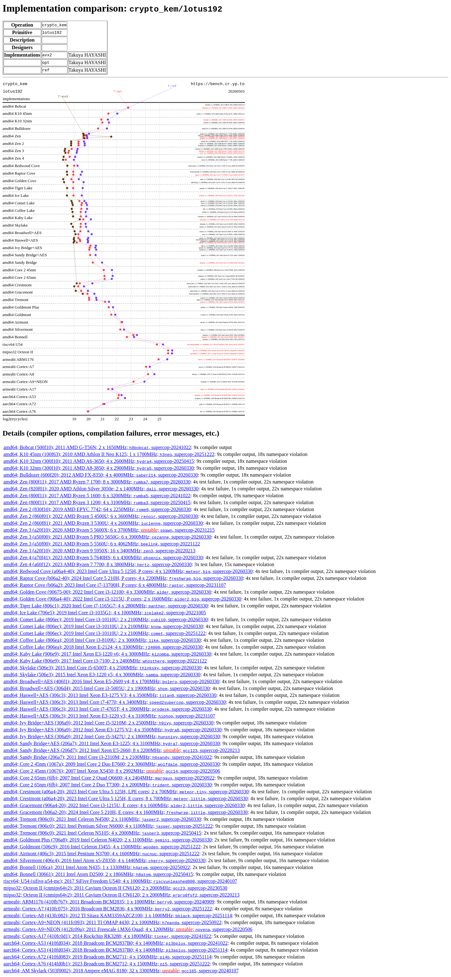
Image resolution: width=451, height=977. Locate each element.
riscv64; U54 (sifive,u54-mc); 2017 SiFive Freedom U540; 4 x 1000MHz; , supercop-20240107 (120, 881)
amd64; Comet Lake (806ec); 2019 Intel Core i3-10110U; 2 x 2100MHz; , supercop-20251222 (104, 633)
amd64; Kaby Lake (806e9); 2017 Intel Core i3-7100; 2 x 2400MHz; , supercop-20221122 (105, 660)
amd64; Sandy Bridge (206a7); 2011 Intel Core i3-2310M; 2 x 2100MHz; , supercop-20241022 (107, 757)
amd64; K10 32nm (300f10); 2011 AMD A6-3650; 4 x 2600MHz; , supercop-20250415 (98, 461)
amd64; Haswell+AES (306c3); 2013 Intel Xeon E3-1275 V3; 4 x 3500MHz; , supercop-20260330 (109, 695)
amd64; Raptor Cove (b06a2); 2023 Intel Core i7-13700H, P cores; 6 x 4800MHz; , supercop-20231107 (114, 585)
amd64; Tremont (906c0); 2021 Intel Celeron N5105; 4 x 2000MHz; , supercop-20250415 (102, 833)
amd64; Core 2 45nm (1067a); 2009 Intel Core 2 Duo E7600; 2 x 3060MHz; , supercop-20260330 (111, 764)
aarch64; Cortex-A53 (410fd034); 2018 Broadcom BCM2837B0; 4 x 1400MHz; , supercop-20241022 (115, 943)
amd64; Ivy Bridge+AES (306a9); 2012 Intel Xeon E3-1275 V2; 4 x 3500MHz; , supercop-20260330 (112, 729)
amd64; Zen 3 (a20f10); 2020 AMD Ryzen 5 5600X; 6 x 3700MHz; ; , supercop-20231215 (109, 530)
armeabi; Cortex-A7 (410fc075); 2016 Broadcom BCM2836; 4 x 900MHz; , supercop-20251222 (107, 908)
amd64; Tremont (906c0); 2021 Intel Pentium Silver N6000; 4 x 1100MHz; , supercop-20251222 (108, 826)
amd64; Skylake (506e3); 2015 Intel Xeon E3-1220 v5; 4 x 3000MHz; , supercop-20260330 (101, 674)
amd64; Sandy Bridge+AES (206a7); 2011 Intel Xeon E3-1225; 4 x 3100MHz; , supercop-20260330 (111, 743)
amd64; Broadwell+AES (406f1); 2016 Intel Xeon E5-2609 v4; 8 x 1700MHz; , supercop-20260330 (111, 681)
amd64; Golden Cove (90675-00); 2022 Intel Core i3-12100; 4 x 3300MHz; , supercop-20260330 (107, 592)
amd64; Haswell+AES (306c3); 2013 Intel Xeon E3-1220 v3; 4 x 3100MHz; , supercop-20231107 (109, 716)
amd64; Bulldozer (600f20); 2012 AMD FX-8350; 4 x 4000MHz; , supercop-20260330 (100, 475)
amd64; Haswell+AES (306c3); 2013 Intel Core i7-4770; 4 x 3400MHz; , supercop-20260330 (114, 702)
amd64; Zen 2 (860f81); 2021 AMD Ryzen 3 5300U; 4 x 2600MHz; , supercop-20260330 (103, 523)
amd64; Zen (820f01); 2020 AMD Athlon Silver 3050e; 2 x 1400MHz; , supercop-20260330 (101, 488)
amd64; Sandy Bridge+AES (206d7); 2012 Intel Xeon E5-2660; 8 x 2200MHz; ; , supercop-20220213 (121, 750)
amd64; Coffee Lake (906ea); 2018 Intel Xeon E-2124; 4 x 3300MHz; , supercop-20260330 (102, 647)
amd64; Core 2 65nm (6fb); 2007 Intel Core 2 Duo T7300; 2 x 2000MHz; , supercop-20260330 (107, 784)
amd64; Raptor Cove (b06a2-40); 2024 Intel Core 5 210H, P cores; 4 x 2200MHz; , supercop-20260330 (123, 578)
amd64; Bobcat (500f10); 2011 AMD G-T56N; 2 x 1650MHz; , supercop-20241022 (97, 447)
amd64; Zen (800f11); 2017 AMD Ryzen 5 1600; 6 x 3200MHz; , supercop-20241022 (96, 495)
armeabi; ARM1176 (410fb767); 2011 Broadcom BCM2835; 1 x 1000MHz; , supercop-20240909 (108, 901)
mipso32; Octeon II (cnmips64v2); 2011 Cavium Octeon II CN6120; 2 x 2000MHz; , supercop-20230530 (115, 888)
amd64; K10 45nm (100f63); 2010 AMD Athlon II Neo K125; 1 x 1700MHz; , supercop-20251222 (108, 454)
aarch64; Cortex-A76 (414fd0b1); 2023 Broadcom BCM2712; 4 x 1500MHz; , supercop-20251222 (106, 963)
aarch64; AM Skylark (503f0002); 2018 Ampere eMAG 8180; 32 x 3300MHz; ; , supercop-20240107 (121, 970)
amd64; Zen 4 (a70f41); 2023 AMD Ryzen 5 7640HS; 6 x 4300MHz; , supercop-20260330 (103, 557)
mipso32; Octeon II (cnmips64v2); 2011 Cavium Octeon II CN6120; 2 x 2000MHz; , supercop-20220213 (121, 895)
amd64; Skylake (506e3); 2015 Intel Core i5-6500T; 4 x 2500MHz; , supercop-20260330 (102, 667)
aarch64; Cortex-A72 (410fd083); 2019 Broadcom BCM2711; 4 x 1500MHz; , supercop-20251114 (107, 956)
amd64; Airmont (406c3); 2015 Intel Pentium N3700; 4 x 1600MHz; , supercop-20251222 (101, 853)
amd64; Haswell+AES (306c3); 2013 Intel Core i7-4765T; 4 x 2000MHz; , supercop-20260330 (107, 709)
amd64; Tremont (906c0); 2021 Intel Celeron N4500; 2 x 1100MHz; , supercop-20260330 (102, 819)
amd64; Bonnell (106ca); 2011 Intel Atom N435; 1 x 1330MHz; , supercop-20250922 (96, 867)
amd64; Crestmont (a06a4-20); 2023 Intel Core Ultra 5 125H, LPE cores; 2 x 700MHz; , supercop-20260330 (126, 791)
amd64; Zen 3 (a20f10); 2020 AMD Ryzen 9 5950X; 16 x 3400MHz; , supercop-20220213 (99, 550)
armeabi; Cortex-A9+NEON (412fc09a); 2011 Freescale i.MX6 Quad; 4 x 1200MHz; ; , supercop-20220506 (127, 929)
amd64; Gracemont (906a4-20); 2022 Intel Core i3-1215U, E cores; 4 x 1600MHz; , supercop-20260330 (124, 805)
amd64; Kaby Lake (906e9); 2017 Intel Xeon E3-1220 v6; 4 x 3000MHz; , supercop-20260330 (107, 654)
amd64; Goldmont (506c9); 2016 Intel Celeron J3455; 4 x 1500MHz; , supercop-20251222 (101, 846)
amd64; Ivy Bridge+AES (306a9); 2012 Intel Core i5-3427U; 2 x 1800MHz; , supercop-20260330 (111, 736)
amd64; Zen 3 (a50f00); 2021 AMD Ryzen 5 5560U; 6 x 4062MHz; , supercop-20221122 (101, 543)
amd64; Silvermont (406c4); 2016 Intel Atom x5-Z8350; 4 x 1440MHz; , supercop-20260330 (104, 860)
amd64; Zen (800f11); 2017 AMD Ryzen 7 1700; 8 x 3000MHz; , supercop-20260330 (96, 481)
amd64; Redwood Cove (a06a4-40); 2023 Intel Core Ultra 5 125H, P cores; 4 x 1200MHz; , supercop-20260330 (128, 571)
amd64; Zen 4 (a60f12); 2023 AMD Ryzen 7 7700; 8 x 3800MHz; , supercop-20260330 (97, 564)
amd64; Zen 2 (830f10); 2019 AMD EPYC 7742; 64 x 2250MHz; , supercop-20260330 (97, 509)
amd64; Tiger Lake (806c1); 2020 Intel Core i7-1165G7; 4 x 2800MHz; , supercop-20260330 (105, 605)
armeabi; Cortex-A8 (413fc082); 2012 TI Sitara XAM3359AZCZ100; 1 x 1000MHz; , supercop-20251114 (117, 915)
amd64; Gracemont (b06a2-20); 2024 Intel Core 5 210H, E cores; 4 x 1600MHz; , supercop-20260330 (125, 812)
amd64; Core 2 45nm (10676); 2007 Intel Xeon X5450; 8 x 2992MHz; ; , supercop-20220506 (111, 771)
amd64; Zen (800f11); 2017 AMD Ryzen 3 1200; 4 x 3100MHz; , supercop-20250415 (96, 502)
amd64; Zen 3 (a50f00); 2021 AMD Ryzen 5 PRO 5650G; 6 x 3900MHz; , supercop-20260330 (107, 537)
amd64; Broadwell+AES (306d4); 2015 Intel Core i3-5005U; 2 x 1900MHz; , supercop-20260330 (106, 688)
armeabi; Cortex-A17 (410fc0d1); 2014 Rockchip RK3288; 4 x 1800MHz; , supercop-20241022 (107, 936)
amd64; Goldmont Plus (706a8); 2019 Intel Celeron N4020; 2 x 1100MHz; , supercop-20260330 (107, 839)
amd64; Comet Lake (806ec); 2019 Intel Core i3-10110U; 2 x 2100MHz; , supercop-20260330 (105, 619)
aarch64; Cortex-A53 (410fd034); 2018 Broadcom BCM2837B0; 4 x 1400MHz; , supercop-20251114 (115, 950)
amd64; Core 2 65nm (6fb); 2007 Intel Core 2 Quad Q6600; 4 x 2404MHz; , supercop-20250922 (109, 777)
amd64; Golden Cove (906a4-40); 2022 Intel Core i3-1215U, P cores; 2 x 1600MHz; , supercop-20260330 (122, 598)
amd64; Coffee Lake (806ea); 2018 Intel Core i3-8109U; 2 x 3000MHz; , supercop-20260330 (102, 640)
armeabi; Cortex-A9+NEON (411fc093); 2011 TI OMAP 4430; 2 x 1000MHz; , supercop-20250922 (112, 922)
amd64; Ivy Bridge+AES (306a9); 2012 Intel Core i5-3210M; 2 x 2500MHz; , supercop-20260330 (108, 722)
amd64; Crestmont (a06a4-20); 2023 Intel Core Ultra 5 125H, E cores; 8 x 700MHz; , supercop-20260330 (125, 798)
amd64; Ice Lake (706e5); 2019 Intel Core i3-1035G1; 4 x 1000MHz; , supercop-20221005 (104, 612)
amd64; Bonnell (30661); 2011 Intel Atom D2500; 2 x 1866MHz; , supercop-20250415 (98, 874)
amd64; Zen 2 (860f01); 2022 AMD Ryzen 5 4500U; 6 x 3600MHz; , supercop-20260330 (100, 516)
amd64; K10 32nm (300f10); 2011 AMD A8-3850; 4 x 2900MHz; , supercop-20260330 (98, 468)
